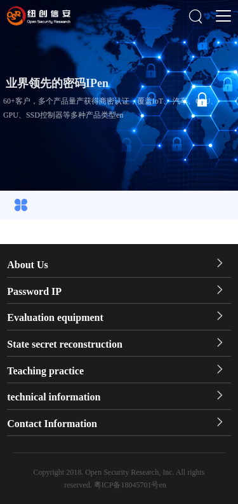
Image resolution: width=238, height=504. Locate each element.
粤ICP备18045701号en (130, 484)
